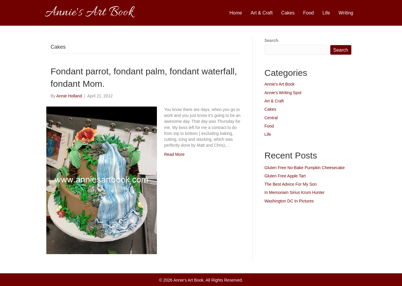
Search (271, 40)
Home (235, 12)
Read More (174, 154)
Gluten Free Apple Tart (285, 176)
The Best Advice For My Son (291, 184)
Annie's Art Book (280, 84)
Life (326, 12)
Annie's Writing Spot (283, 92)
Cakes (287, 12)
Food (308, 12)
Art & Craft (262, 12)
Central (271, 117)
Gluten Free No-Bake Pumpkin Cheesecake (305, 167)
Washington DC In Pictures (289, 201)
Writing (346, 12)
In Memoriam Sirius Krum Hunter (295, 192)
